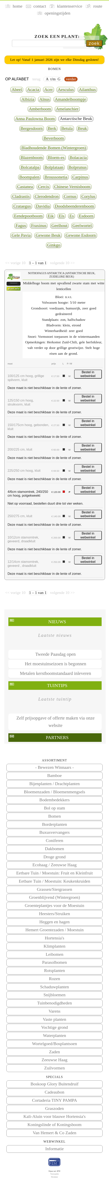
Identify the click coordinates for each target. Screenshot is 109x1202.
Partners (57, 737)
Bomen (54, 816)
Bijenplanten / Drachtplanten (54, 783)
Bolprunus (78, 167)
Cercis (43, 186)
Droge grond (54, 856)
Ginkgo (53, 245)
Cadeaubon (54, 1092)
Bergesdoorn (32, 128)
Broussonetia (55, 177)
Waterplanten (54, 1035)
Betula (67, 128)
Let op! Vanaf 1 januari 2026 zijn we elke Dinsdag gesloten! (54, 60)
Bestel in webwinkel (88, 374)
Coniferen (54, 840)
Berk (52, 128)
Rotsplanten (54, 970)
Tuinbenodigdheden (54, 1003)
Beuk (82, 128)
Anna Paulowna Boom (35, 118)
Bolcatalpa (30, 167)
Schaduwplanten (54, 986)
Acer (48, 89)
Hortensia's (54, 938)
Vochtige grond (54, 1027)
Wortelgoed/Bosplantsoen (54, 1043)
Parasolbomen (54, 962)
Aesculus (66, 89)
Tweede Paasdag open (55, 654)
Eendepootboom (28, 216)
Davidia (43, 206)
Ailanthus (87, 89)
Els (61, 216)
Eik (51, 216)
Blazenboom (32, 157)
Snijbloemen (54, 994)
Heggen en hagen (54, 921)
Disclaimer (54, 1177)
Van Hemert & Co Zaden (54, 1132)
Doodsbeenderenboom (74, 206)
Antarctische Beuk (76, 118)
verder (71, 79)
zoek (94, 43)
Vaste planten (54, 1019)
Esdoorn (86, 216)
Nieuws (57, 621)
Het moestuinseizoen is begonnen (55, 663)
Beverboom (53, 138)
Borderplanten (54, 824)
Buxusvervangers (54, 832)
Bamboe (54, 775)
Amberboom (40, 108)
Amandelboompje (70, 99)
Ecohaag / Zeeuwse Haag (54, 864)
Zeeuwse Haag (54, 1059)
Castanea (25, 186)
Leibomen (54, 954)
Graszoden (54, 1108)
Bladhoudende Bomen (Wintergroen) (53, 147)
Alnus (44, 99)
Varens (55, 1011)
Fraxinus (38, 225)
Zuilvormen (54, 1068)
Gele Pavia (21, 235)
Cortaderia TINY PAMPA (54, 1100)
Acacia (33, 89)
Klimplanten (54, 946)
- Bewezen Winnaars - (54, 767)
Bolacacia (78, 157)
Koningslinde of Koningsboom (54, 1124)
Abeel (17, 89)
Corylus (88, 196)
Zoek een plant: (57, 36)
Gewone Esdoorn (81, 235)
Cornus (70, 196)
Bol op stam (54, 808)
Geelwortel (82, 225)
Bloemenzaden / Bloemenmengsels (54, 792)
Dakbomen (54, 848)
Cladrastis (21, 196)
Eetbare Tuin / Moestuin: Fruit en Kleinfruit (54, 873)
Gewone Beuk (48, 235)
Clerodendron (47, 196)
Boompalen (29, 177)
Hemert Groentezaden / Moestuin (54, 929)
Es (71, 216)
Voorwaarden (54, 1174)
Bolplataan (53, 167)
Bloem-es (56, 157)
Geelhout (59, 225)
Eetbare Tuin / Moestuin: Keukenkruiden (54, 881)
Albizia (27, 99)
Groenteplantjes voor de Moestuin (54, 905)
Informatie (54, 1148)
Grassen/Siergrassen (54, 889)
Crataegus (22, 206)
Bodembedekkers (54, 799)
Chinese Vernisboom (72, 186)
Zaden (54, 1051)
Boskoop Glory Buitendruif (54, 1084)
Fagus (21, 225)
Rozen (54, 978)
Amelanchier (67, 108)
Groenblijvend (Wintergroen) (54, 897)
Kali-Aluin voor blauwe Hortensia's (55, 1116)
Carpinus (80, 177)
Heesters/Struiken (54, 913)
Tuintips (57, 685)
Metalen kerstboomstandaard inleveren (55, 673)
